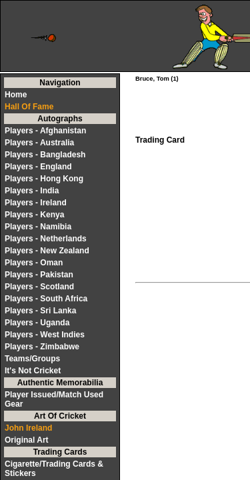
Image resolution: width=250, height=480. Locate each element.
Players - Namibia (38, 226)
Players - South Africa (46, 298)
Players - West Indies (45, 334)
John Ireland (28, 428)
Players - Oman (34, 262)
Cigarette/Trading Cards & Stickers (54, 468)
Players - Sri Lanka (40, 310)
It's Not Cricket (33, 370)
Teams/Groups (32, 358)
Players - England (38, 166)
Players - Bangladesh (45, 154)
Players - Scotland (39, 286)
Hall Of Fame (29, 106)
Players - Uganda (37, 322)
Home (16, 94)
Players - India (32, 190)
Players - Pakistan (39, 274)
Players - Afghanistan (45, 130)
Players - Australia (39, 142)
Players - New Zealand (47, 250)
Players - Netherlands (46, 238)
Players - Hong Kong (44, 178)
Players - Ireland (36, 202)
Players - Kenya (34, 214)
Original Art (27, 440)
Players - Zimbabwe (42, 346)
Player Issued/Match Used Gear (54, 399)
